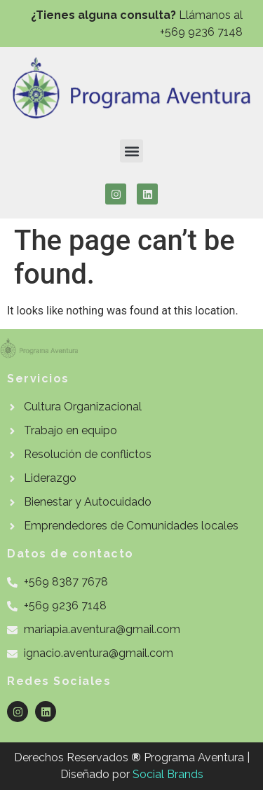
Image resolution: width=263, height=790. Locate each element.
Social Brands (168, 774)
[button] (131, 150)
